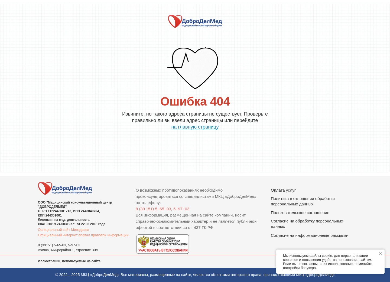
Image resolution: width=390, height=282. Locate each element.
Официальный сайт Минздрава (63, 230)
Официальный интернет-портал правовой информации (83, 235)
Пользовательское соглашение (300, 212)
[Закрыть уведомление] (380, 253)
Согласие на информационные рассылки (309, 235)
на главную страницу (195, 127)
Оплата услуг (283, 190)
